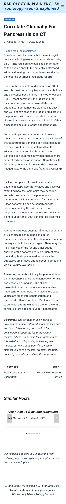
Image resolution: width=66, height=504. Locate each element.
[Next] (56, 418)
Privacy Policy (34, 494)
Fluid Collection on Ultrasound (17, 371)
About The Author (20, 490)
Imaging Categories (43, 490)
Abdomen (9, 19)
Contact (49, 494)
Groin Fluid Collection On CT (49, 371)
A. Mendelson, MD (15, 42)
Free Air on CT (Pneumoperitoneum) (33, 412)
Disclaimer (18, 494)
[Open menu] (63, 6)
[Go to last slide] (9, 418)
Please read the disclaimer (20, 50)
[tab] (26, 433)
